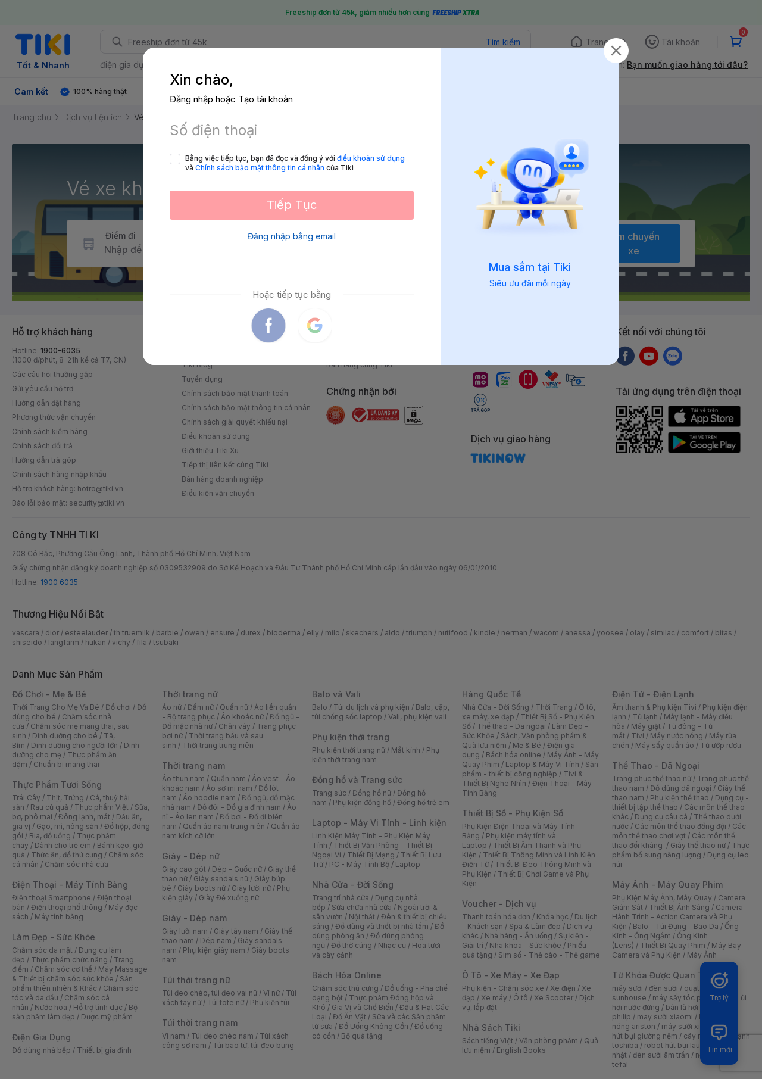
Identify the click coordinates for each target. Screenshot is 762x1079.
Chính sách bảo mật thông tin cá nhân (259, 167)
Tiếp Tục (292, 205)
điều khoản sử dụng (371, 158)
